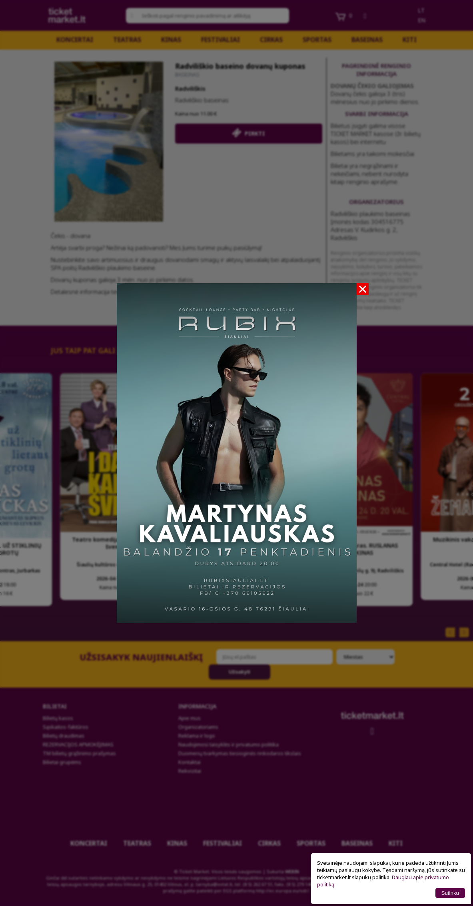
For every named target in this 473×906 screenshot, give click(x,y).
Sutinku (450, 893)
